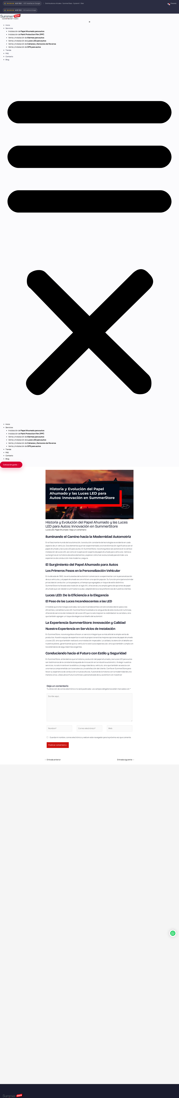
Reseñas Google (8, 895)
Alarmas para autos (9, 867)
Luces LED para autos (10, 871)
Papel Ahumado (61, 529)
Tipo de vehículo (7, 1037)
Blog (7, 60)
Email (2, 1032)
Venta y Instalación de (26, 37)
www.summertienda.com (56, 964)
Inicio (8, 25)
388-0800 (6, 930)
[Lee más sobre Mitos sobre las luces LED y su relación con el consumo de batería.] (148, 789)
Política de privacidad (10, 913)
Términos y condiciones (10, 908)
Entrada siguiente (125, 759)
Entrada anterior (53, 759)
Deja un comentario (78, 529)
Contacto (9, 56)
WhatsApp (4, 1026)
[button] (89, 243)
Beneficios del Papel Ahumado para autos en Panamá (89, 808)
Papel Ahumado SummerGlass (13, 854)
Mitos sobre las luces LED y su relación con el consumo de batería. (143, 809)
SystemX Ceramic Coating (12, 858)
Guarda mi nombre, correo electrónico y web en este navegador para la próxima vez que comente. (90, 737)
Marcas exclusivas (9, 891)
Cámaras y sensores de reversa (13, 876)
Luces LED (50, 529)
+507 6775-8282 (8, 938)
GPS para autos (8, 880)
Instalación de (26, 31)
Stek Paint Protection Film (11, 863)
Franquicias (6, 904)
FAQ (7, 53)
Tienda (8, 50)
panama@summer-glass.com (13, 923)
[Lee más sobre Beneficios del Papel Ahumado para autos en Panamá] (89, 789)
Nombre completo (7, 1019)
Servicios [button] (9, 28)
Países (4, 887)
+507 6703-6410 (8, 952)
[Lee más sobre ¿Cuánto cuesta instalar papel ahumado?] (31, 789)
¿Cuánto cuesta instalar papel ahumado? (23, 808)
